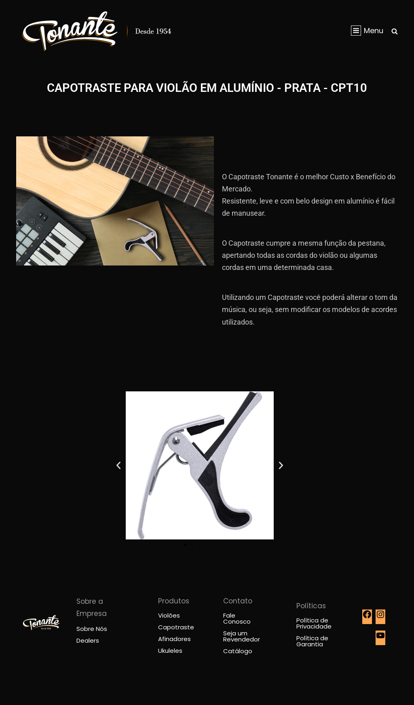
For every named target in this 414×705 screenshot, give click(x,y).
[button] (118, 465)
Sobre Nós (91, 628)
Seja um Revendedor (241, 636)
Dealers (87, 640)
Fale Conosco (237, 618)
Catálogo (237, 651)
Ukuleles (170, 650)
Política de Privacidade (314, 623)
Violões (169, 615)
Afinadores (174, 639)
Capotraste (176, 627)
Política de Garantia (312, 641)
